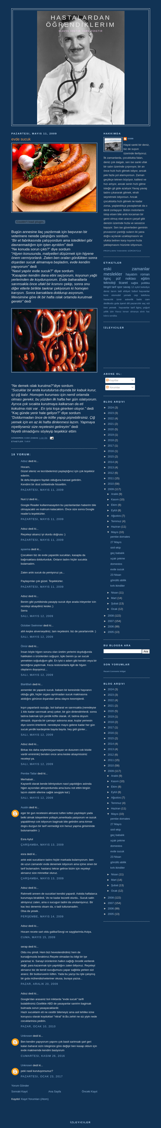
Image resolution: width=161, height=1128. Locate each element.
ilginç (107, 278)
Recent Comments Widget (115, 671)
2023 (111, 413)
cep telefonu (142, 295)
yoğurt (146, 307)
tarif (28, 441)
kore (106, 295)
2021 (111, 423)
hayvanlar (144, 291)
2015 (111, 456)
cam (147, 299)
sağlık (134, 283)
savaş (126, 286)
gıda (116, 303)
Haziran (116, 526)
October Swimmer (32, 625)
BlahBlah (26, 684)
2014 (111, 462)
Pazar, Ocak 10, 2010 (38, 1026)
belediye (145, 287)
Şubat (115, 603)
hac (148, 311)
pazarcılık (136, 303)
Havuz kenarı (122, 311)
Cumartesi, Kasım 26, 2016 (43, 1055)
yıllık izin (109, 311)
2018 (111, 440)
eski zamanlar (127, 268)
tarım (114, 291)
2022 (111, 418)
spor (119, 286)
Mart (114, 598)
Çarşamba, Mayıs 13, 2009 (42, 844)
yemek (127, 295)
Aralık (115, 494)
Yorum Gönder (20, 1085)
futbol (135, 291)
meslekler (113, 274)
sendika (113, 316)
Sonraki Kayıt (19, 1091)
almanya (134, 311)
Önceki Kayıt (89, 1091)
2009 (111, 489)
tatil (120, 291)
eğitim (145, 278)
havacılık (108, 299)
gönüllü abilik (118, 580)
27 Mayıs (115, 542)
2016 (111, 451)
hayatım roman (138, 274)
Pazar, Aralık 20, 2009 (39, 983)
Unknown (26, 1035)
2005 (111, 632)
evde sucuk (117, 569)
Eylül (114, 510)
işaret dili (125, 303)
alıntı (142, 311)
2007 (111, 621)
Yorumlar (113, 387)
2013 (111, 467)
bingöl (107, 286)
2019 (111, 434)
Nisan (115, 592)
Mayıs (115, 532)
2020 (111, 429)
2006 (111, 626)
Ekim (114, 504)
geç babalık (117, 553)
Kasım (115, 499)
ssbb (131, 139)
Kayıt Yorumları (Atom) (35, 1099)
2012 (111, 472)
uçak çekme (117, 558)
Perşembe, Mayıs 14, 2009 (42, 916)
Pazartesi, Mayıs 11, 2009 (42, 489)
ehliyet (126, 291)
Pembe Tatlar (29, 773)
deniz (106, 291)
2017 (111, 445)
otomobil (116, 295)
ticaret (123, 283)
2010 (111, 483)
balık (139, 299)
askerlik (129, 299)
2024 (111, 407)
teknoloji (110, 283)
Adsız (24, 461)
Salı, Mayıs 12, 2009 (37, 616)
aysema (25, 549)
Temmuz (116, 521)
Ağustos (116, 515)
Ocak (114, 608)
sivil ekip (115, 547)
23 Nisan (115, 574)
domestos (116, 563)
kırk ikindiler (117, 585)
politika (145, 283)
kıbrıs (106, 316)
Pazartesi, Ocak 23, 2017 (42, 1076)
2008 (111, 615)
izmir (119, 299)
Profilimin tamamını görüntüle (122, 251)
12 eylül (135, 287)
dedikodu (108, 303)
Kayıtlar (112, 380)
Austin (24, 807)
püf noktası (126, 278)
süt (148, 303)
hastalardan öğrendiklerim (80, 21)
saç (143, 303)
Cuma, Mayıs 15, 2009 (38, 937)
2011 (111, 478)
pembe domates (120, 536)
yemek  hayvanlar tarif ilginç (125, 307)
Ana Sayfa (54, 1091)
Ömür (24, 646)
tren (106, 307)
